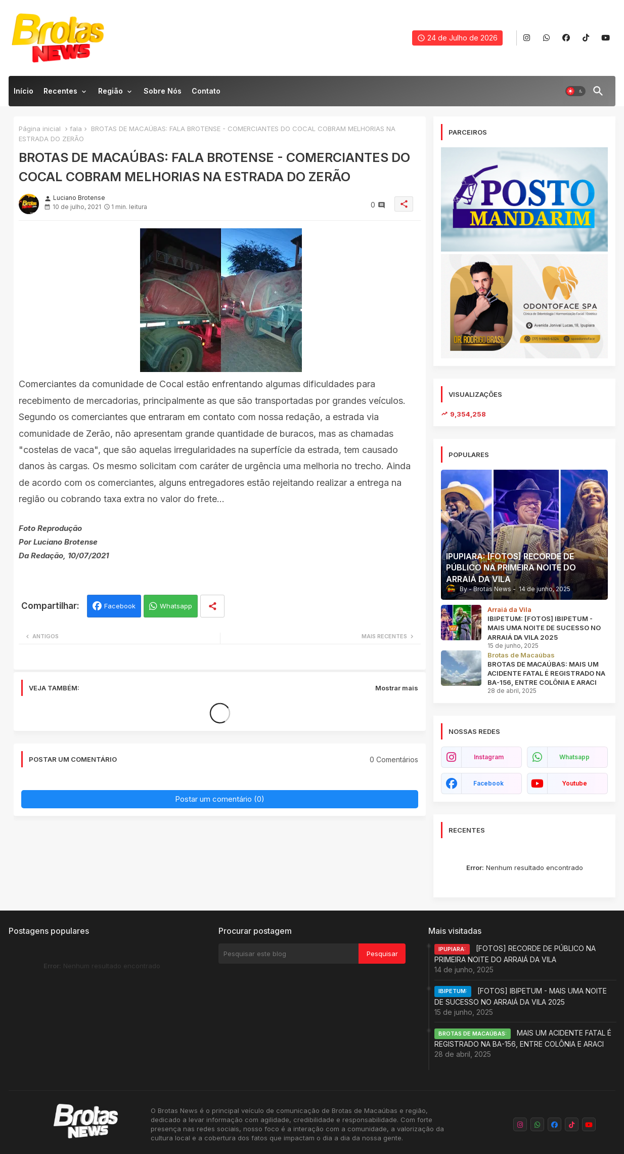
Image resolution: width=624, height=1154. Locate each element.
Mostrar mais (396, 688)
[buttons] (526, 38)
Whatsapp (176, 606)
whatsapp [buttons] (574, 757)
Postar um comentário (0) (219, 799)
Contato (206, 91)
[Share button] (212, 606)
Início (23, 91)
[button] (575, 91)
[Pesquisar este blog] (288, 953)
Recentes (60, 91)
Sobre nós (163, 91)
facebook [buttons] (488, 783)
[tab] (23, 93)
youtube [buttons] (574, 783)
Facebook (120, 606)
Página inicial (40, 129)
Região (110, 91)
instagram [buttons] (489, 757)
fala (76, 129)
